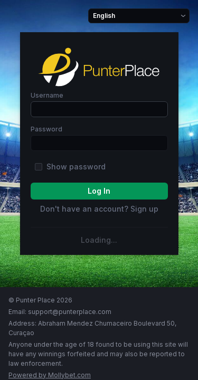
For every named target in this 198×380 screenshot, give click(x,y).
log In (99, 190)
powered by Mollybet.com (49, 375)
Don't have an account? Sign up (99, 209)
